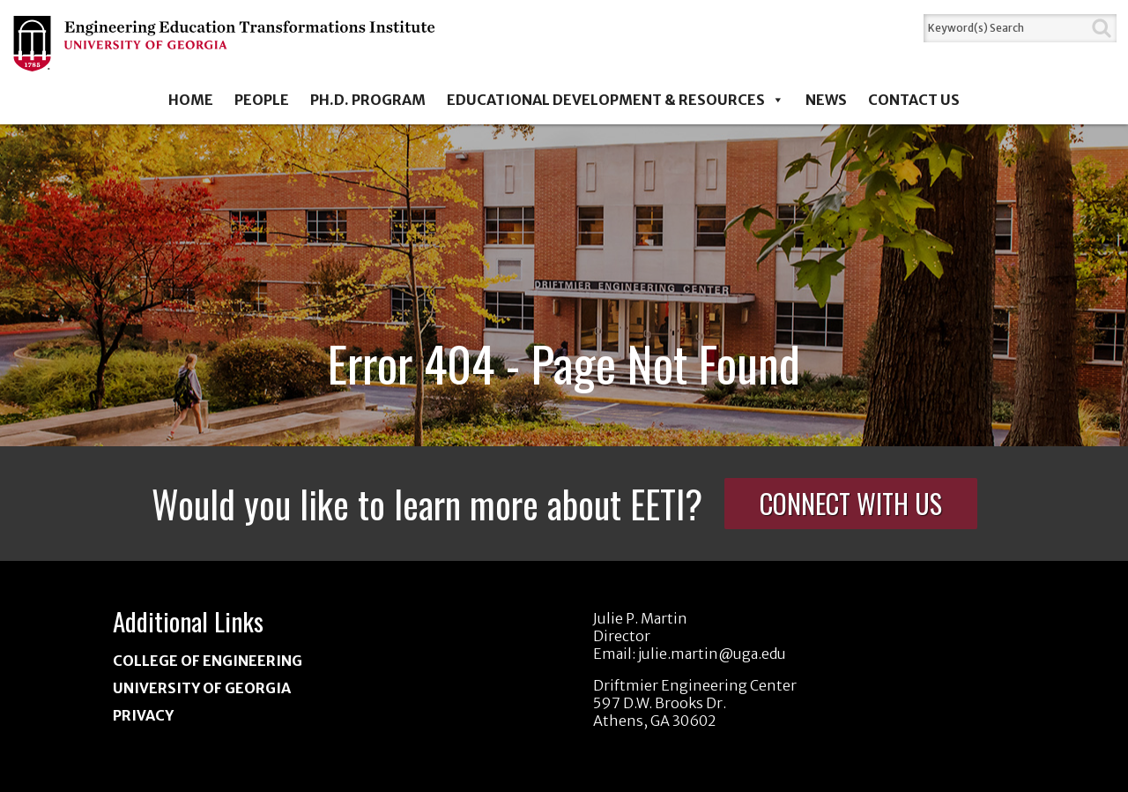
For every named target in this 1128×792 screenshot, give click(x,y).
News (826, 99)
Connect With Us (851, 503)
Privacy (143, 715)
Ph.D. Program (368, 99)
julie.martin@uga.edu (712, 653)
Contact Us (914, 99)
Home (190, 99)
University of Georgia (202, 688)
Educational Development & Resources (615, 99)
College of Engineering (207, 660)
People (261, 99)
